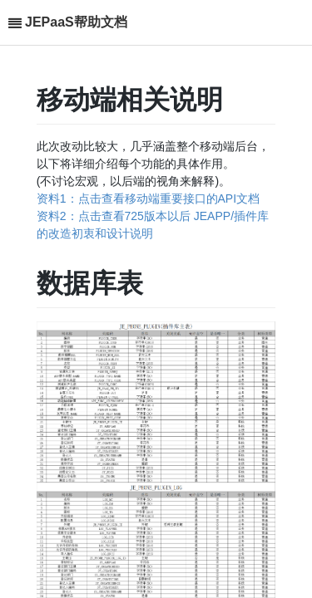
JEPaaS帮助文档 (76, 22)
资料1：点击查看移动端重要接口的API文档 (148, 198)
